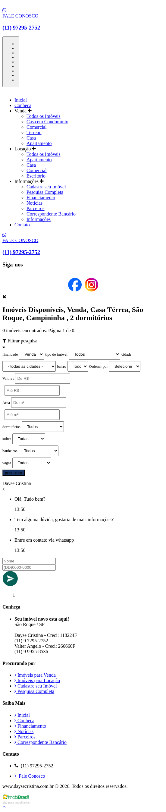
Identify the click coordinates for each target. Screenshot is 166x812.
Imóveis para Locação (37, 680)
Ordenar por (98, 366)
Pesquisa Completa (45, 192)
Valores (8, 378)
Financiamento (41, 197)
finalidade (10, 354)
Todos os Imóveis (44, 116)
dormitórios (11, 427)
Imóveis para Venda (35, 675)
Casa (31, 137)
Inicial (20, 99)
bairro (61, 366)
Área (6, 403)
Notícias (34, 203)
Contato (22, 224)
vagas (6, 463)
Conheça (22, 105)
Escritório (36, 175)
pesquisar (13, 473)
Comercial (37, 127)
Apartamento (39, 143)
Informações (39, 219)
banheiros (9, 451)
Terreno (34, 132)
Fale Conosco (29, 776)
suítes (6, 439)
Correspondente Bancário (51, 213)
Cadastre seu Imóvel (46, 186)
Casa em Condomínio (47, 121)
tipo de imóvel (56, 354)
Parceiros (36, 208)
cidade (126, 354)
